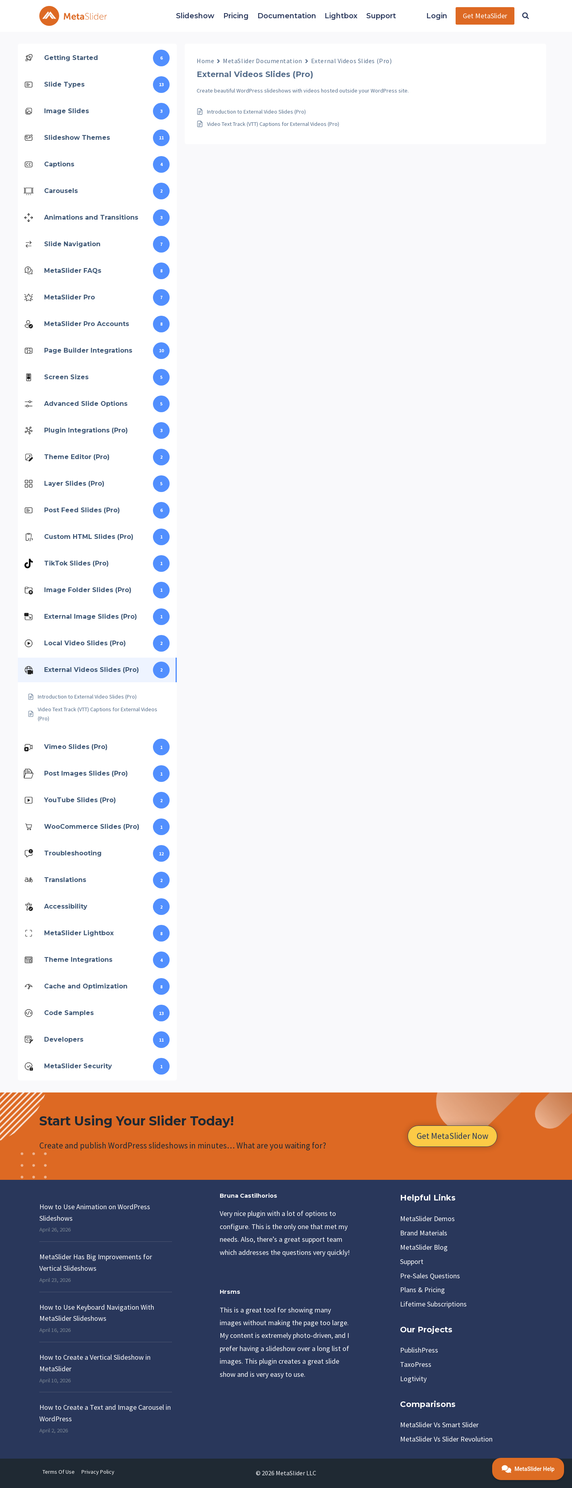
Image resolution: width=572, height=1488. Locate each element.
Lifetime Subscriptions (433, 1304)
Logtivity (413, 1378)
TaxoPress (415, 1364)
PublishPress (419, 1350)
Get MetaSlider (485, 15)
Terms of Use (59, 1471)
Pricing (236, 16)
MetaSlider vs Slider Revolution (446, 1439)
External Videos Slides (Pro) (351, 61)
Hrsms (230, 1291)
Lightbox (341, 16)
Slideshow (195, 16)
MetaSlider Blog (424, 1247)
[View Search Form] (525, 16)
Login (436, 16)
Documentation (286, 16)
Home (205, 61)
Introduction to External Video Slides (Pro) (256, 111)
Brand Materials (423, 1232)
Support (381, 16)
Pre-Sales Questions (430, 1275)
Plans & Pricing (422, 1289)
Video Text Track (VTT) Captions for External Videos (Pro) (273, 123)
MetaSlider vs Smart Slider (439, 1424)
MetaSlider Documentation (262, 61)
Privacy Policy (97, 1471)
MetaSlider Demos (427, 1218)
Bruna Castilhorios (248, 1195)
